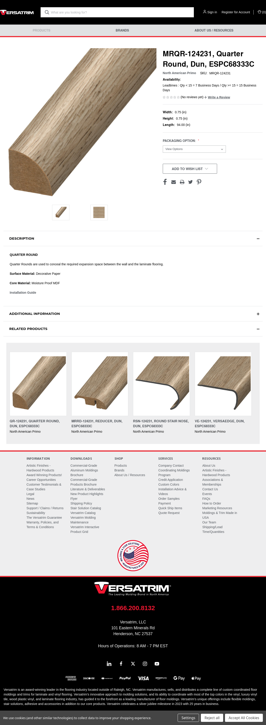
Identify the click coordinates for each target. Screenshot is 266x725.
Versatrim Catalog (83, 513)
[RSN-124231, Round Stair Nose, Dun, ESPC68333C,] (161, 384)
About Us (208, 465)
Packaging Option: (180, 140)
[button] (217, 97)
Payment (164, 503)
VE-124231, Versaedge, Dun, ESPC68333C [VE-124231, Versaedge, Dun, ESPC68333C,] (220, 423)
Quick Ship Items (170, 508)
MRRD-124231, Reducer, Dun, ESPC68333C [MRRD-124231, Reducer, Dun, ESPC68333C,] (96, 423)
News (30, 498)
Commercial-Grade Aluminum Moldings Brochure (84, 470)
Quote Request (168, 513)
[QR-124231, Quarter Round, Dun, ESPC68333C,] (38, 384)
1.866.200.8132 (133, 608)
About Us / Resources (214, 30)
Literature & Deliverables (88, 489)
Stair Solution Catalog (86, 508)
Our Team (209, 522)
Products (41, 30)
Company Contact (170, 465)
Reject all (212, 717)
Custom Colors (168, 484)
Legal (30, 494)
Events (207, 494)
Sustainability (36, 513)
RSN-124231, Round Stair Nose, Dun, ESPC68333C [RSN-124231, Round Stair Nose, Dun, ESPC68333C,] (161, 423)
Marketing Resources (217, 508)
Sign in (212, 12)
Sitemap (32, 503)
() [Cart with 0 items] (262, 12)
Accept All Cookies (244, 717)
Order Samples (168, 498)
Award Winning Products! (44, 475)
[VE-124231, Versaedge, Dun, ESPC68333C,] (223, 384)
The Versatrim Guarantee (44, 517)
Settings (188, 717)
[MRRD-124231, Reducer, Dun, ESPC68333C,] (100, 384)
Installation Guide (23, 292)
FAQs (206, 498)
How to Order (211, 503)
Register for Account (236, 12)
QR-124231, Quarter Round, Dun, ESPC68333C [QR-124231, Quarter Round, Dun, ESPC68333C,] (35, 423)
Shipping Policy (81, 503)
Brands (122, 30)
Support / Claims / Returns (45, 508)
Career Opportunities (41, 480)
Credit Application (170, 480)
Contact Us (210, 489)
